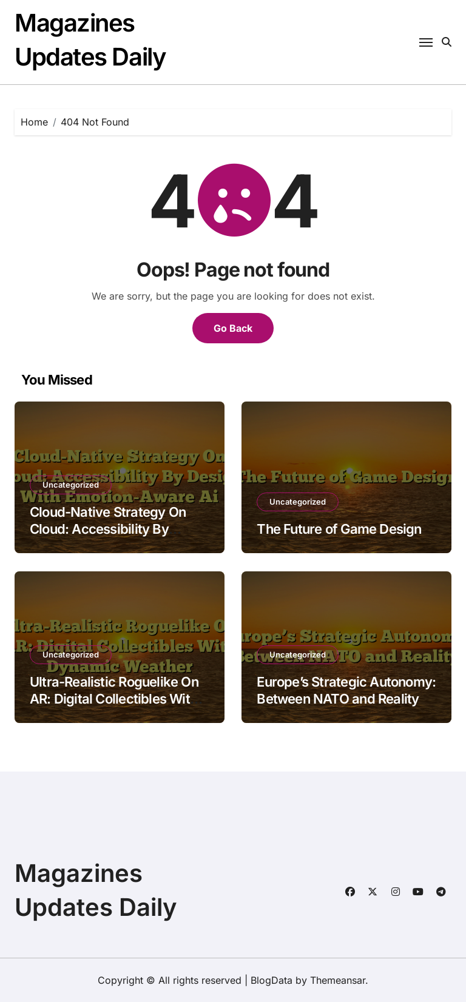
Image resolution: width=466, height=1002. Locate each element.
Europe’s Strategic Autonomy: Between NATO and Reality (346, 690)
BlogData (271, 980)
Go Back (233, 328)
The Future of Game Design (339, 529)
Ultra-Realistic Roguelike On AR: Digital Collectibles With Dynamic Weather (114, 699)
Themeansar (337, 980)
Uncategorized (70, 484)
